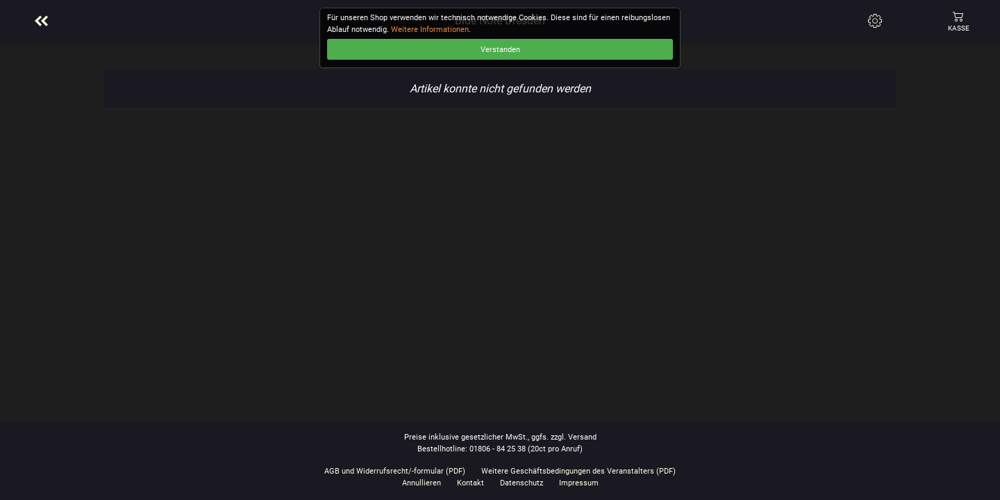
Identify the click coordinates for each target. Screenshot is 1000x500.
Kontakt (470, 483)
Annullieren (421, 483)
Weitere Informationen (430, 29)
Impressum (579, 483)
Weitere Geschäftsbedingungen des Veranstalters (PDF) (578, 471)
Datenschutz (521, 483)
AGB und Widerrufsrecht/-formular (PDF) (394, 471)
